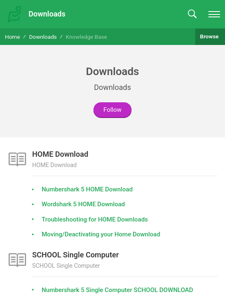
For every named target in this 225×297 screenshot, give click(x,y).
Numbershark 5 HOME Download (87, 189)
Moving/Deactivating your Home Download (101, 234)
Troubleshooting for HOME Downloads (95, 219)
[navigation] (214, 14)
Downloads (43, 36)
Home (12, 36)
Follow (112, 109)
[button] (192, 14)
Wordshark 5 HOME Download (83, 204)
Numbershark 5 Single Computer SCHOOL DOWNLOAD (117, 290)
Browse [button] (210, 36)
